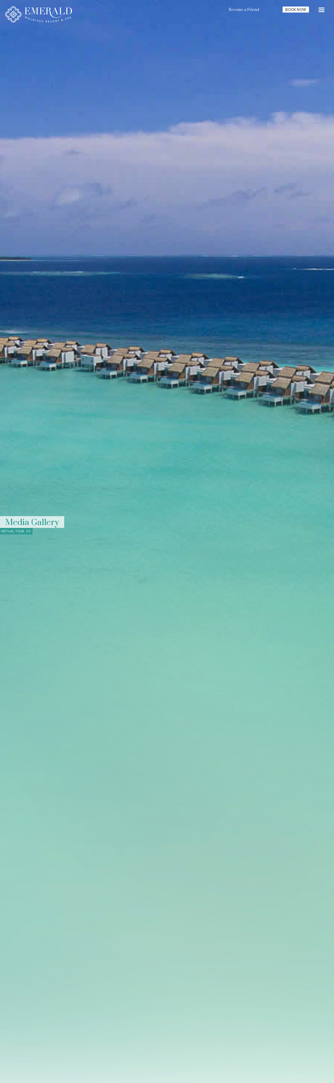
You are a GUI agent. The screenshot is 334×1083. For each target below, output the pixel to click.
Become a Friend (244, 9)
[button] (321, 10)
